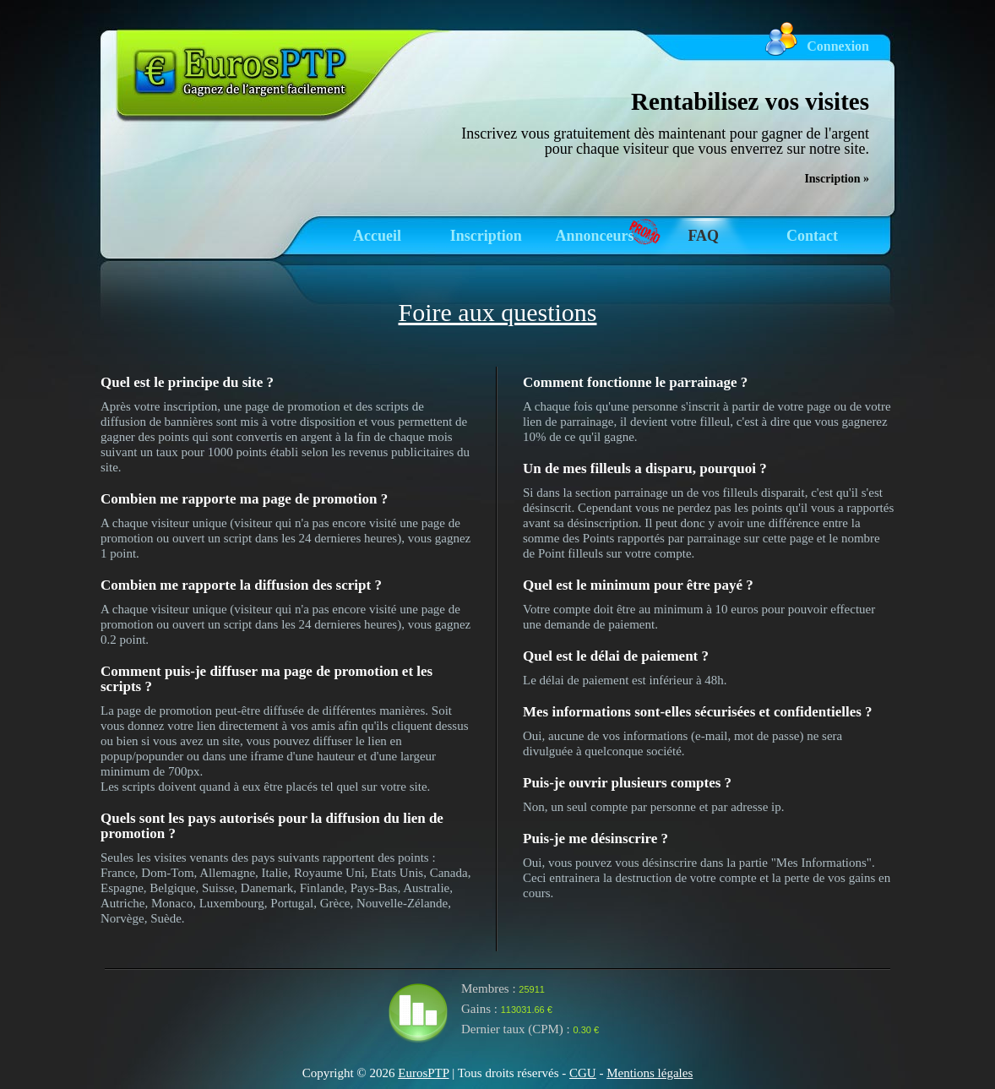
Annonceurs (594, 235)
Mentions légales (649, 1073)
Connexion (838, 46)
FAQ (703, 235)
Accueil (377, 235)
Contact (812, 235)
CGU (582, 1073)
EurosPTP (423, 1073)
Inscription (486, 235)
